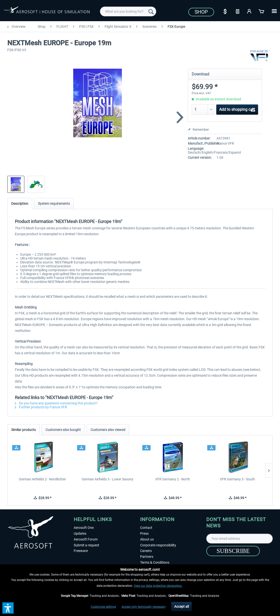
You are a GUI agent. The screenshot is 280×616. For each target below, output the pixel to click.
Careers (146, 551)
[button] (8, 608)
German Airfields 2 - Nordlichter (42, 479)
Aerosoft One (84, 528)
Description (19, 203)
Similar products (23, 430)
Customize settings (103, 606)
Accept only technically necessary (144, 606)
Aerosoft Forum (86, 539)
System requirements (54, 203)
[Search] (151, 11)
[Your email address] (239, 538)
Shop (201, 12)
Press (144, 533)
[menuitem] (128, 11)
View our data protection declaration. (158, 586)
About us (147, 539)
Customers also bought (63, 430)
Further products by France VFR (41, 407)
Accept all (181, 606)
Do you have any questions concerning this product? (56, 403)
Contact (146, 528)
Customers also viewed (107, 430)
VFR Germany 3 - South (237, 479)
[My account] (249, 11)
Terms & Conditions (154, 562)
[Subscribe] (233, 551)
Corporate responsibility (158, 545)
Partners (146, 557)
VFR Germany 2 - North (172, 479)
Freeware (81, 551)
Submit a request (86, 545)
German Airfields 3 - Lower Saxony (107, 479)
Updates (80, 533)
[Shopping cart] (262, 11)
